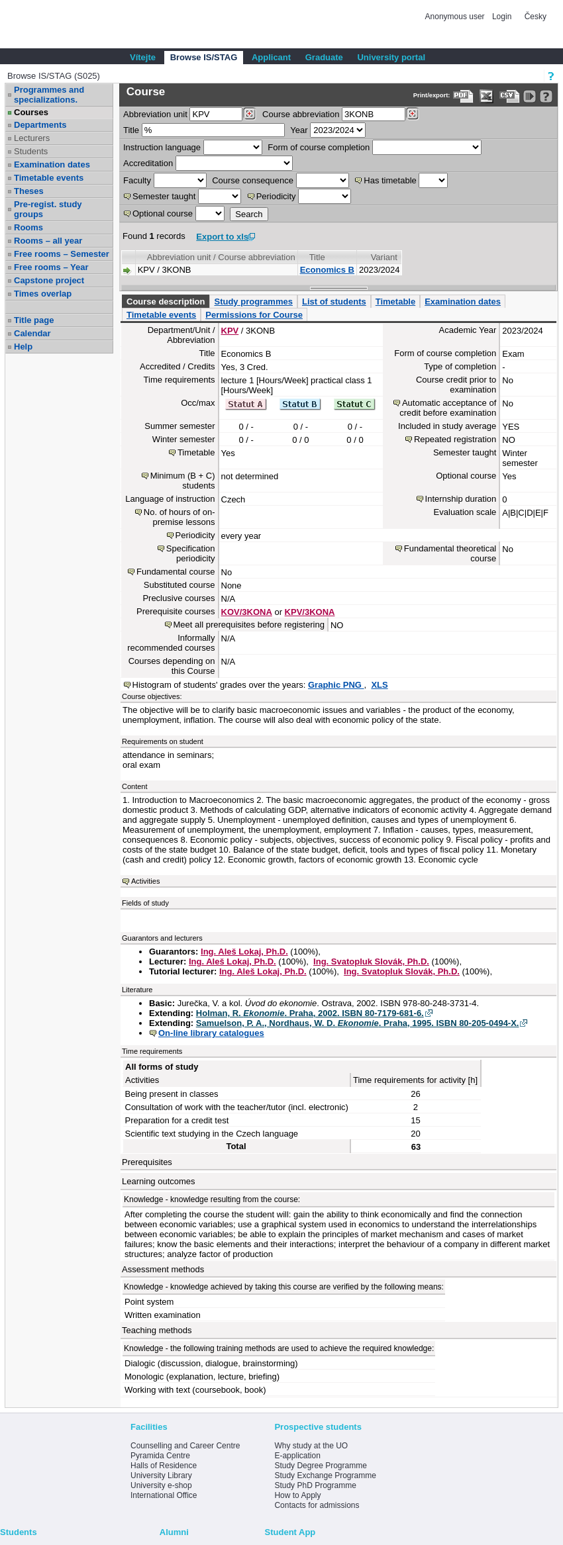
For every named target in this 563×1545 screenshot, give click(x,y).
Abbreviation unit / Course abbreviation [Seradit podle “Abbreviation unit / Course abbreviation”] (221, 257)
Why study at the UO (311, 1445)
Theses (29, 191)
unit (155, 114)
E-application (297, 1455)
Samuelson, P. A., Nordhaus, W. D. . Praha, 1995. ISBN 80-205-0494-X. (357, 1023)
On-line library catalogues (211, 1033)
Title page (34, 320)
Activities (145, 881)
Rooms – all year (48, 241)
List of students (334, 301)
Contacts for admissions (316, 1505)
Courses (31, 112)
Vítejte (143, 57)
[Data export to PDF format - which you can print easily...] (463, 96)
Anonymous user (456, 16)
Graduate (324, 57)
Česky (535, 16)
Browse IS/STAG (204, 57)
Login (501, 16)
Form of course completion (319, 147)
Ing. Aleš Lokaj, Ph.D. (244, 952)
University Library (161, 1475)
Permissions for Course (254, 315)
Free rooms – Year (51, 267)
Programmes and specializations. (49, 95)
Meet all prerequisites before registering (249, 625)
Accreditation (148, 163)
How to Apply (297, 1495)
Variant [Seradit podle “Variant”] (384, 257)
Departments (40, 125)
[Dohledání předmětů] (412, 113)
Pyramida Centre (160, 1455)
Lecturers (32, 138)
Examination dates (52, 164)
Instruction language (162, 147)
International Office (163, 1495)
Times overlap (43, 294)
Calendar (32, 333)
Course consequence (252, 180)
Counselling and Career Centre (185, 1445)
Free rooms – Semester (61, 254)
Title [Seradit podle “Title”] (317, 257)
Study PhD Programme (315, 1485)
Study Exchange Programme (325, 1475)
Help (23, 346)
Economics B (327, 270)
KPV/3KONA (310, 612)
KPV (230, 331)
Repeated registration (455, 439)
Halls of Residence (163, 1465)
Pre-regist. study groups (48, 209)
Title (131, 130)
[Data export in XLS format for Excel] (486, 96)
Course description (166, 301)
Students (31, 151)
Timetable (395, 301)
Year (298, 130)
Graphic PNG (336, 685)
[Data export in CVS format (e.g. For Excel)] (509, 96)
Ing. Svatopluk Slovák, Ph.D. (371, 961)
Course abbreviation (300, 114)
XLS (379, 685)
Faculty (137, 180)
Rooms (28, 227)
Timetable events (48, 178)
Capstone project (49, 280)
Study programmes (253, 301)
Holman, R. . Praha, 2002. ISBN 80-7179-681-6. (310, 1013)
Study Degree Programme (320, 1465)
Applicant (271, 57)
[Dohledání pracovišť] (249, 113)
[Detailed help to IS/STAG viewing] (546, 96)
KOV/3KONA (246, 612)
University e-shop (161, 1485)
